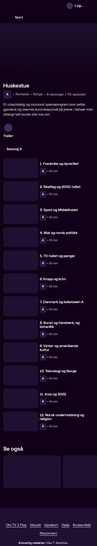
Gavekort (51, 503)
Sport (19, 17)
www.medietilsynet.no (73, 525)
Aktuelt (35, 503)
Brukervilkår (82, 503)
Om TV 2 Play (16, 503)
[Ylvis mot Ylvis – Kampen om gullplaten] (32, 450)
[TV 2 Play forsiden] (34, 6)
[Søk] (7, 17)
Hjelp (66, 503)
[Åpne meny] (90, 6)
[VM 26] (60, 17)
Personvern (48, 511)
